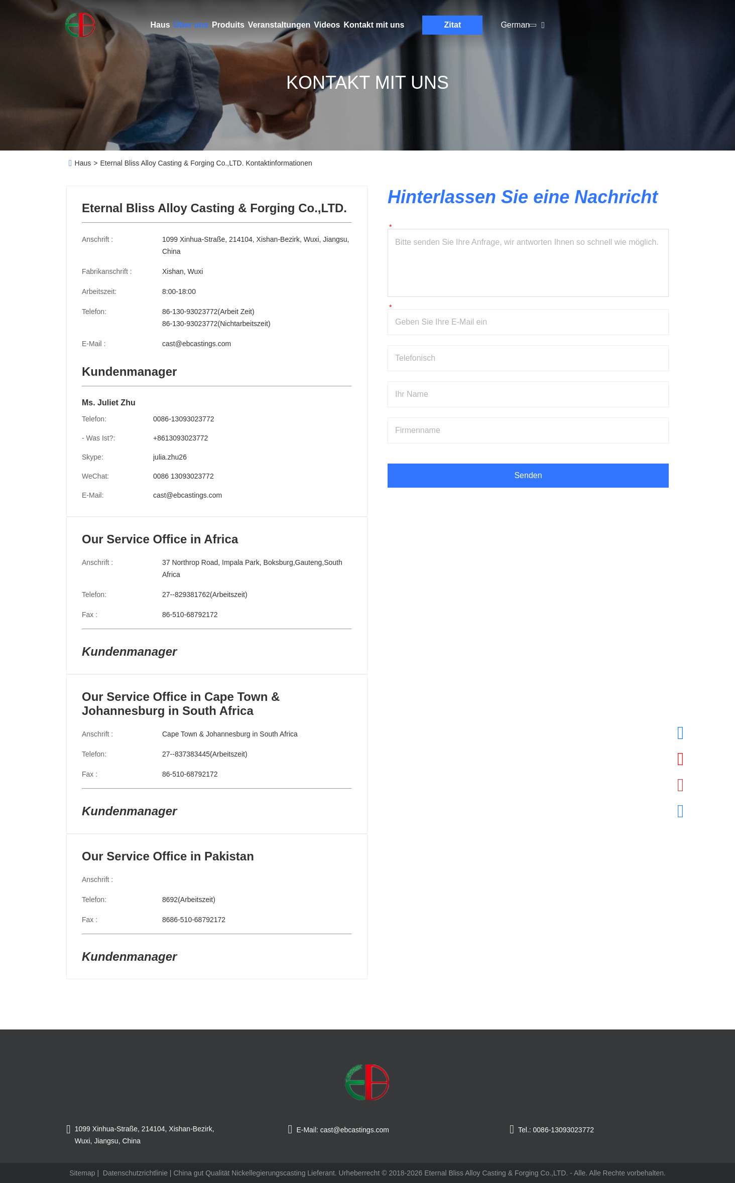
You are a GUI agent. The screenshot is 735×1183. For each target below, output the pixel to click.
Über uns (191, 25)
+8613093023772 (180, 438)
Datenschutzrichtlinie (135, 1173)
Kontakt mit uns (374, 25)
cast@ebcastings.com (196, 344)
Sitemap (82, 1173)
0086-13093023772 (183, 419)
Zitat (452, 25)
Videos (327, 25)
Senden (528, 475)
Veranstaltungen (279, 25)
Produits (228, 25)
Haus (160, 25)
